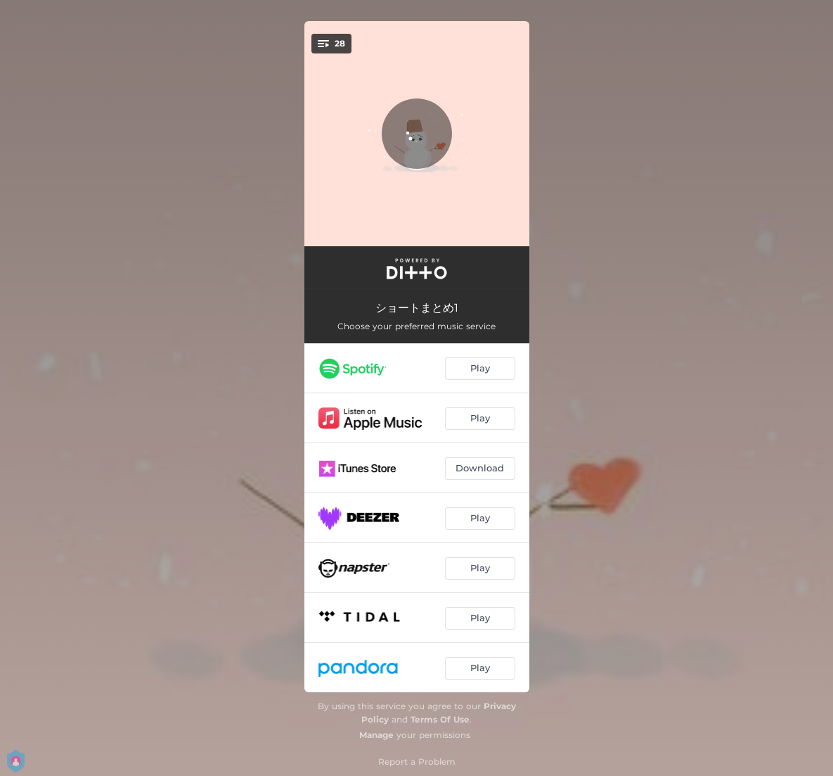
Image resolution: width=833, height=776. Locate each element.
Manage (376, 735)
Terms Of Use (440, 719)
